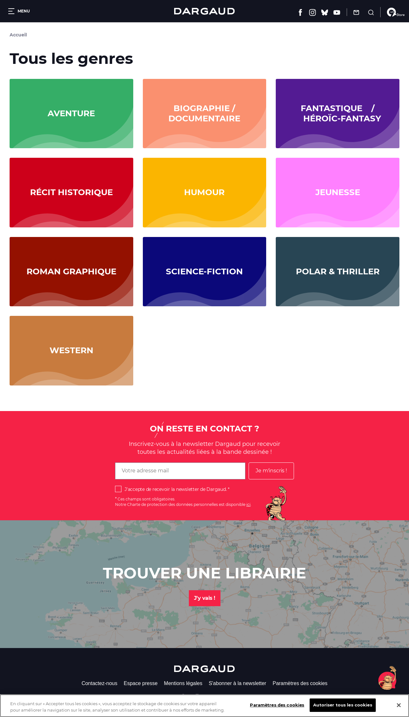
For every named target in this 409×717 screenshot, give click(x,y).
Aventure (71, 113)
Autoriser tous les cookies (342, 708)
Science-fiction (204, 272)
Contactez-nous (99, 683)
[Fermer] (399, 709)
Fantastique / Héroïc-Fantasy (337, 113)
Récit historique (71, 192)
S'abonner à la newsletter (237, 683)
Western (71, 350)
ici (248, 504)
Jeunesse (337, 192)
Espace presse (141, 683)
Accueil (18, 35)
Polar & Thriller (338, 272)
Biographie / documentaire (204, 113)
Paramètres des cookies (300, 683)
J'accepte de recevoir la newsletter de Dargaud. (176, 489)
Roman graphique (71, 272)
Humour (204, 192)
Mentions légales (183, 683)
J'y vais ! (204, 598)
